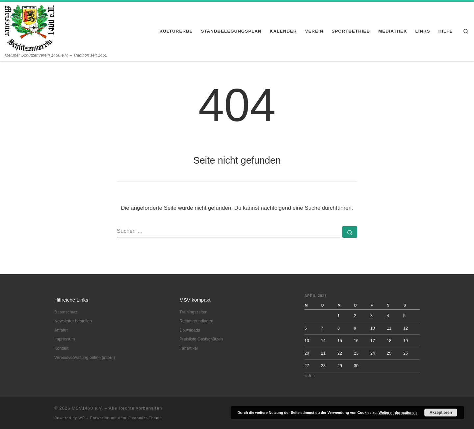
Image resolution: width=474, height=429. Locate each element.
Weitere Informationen (398, 413)
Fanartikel (188, 348)
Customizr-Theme (145, 418)
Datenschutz (65, 312)
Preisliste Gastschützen (201, 339)
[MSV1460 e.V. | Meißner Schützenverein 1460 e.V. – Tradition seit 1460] (29, 27)
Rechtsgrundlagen (196, 321)
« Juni (310, 375)
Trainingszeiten (193, 312)
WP (81, 418)
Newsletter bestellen (73, 321)
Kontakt (61, 348)
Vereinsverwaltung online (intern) (84, 357)
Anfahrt (61, 330)
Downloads (189, 330)
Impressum (64, 339)
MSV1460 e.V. (87, 408)
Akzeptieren (441, 412)
